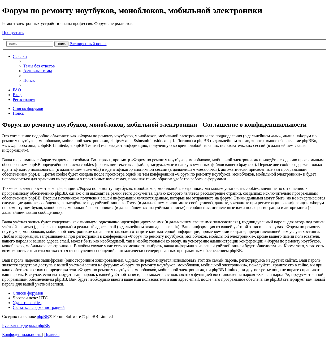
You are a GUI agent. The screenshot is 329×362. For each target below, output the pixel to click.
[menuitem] (39, 66)
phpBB (43, 316)
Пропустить (13, 32)
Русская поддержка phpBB (26, 325)
